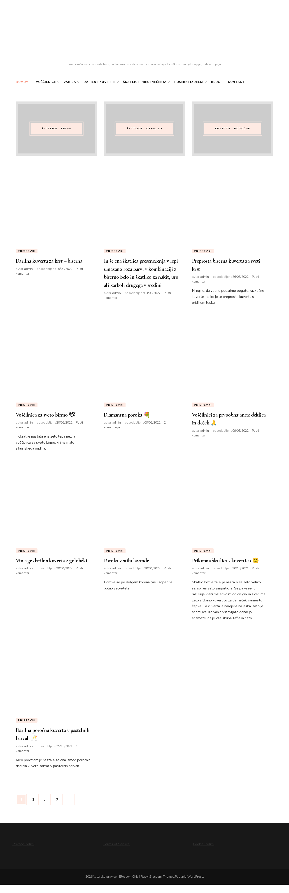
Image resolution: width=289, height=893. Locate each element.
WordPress (195, 885)
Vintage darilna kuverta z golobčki (46, 565)
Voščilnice (46, 82)
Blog (215, 82)
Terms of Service (116, 852)
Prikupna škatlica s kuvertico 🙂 (226, 565)
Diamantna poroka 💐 (131, 415)
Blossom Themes (161, 885)
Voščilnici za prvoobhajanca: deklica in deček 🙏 (225, 419)
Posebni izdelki (189, 82)
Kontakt (236, 82)
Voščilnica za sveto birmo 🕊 (50, 415)
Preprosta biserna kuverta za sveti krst (225, 265)
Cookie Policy (203, 852)
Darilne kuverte (99, 82)
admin (28, 277)
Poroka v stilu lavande (129, 561)
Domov (22, 82)
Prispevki (26, 251)
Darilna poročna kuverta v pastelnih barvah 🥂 (47, 743)
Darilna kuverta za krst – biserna (45, 265)
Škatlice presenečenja (144, 82)
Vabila (70, 82)
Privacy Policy (23, 852)
